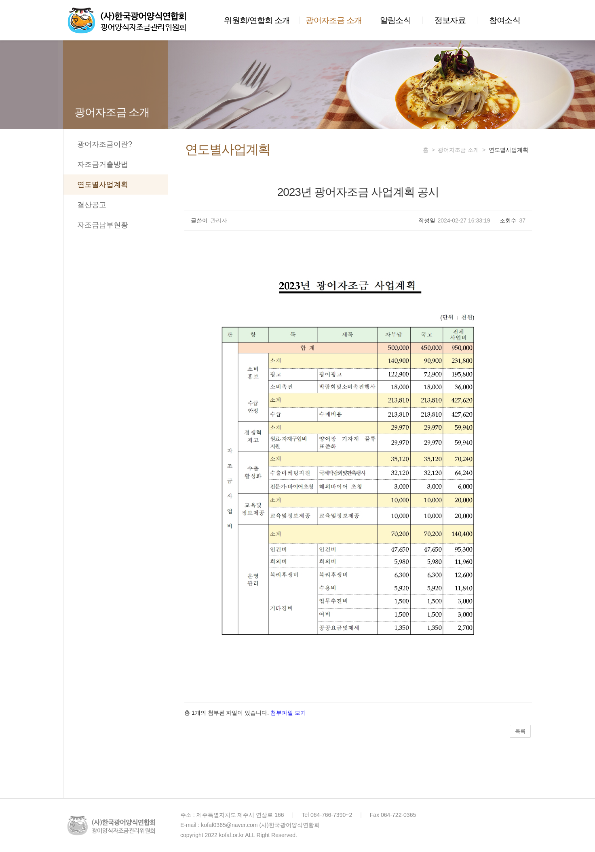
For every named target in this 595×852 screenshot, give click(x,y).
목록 (520, 731)
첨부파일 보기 (288, 712)
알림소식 (395, 20)
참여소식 (504, 20)
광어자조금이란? (104, 144)
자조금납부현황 (102, 225)
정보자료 (450, 20)
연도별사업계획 (102, 184)
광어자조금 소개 (334, 20)
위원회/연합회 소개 (257, 20)
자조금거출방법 (102, 164)
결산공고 (91, 205)
